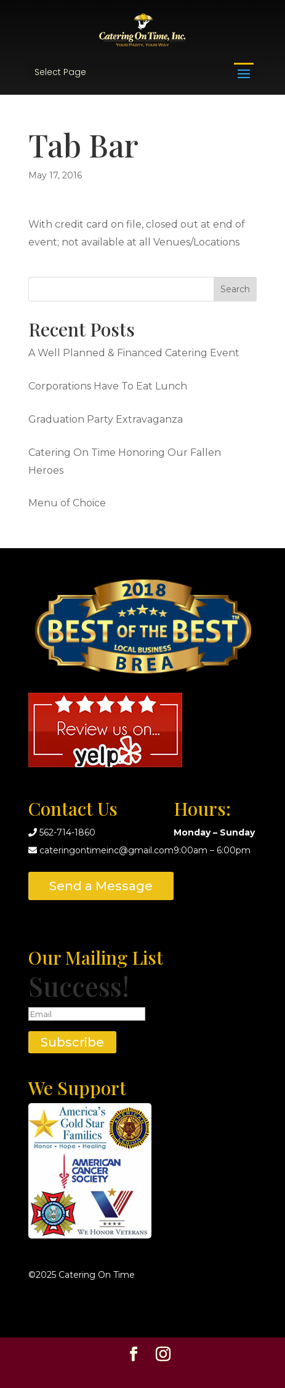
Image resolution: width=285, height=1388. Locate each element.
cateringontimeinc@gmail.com (106, 850)
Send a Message (101, 886)
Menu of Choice (67, 503)
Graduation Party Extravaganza (105, 419)
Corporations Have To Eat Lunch (107, 386)
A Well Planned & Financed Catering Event (133, 353)
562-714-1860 (67, 832)
